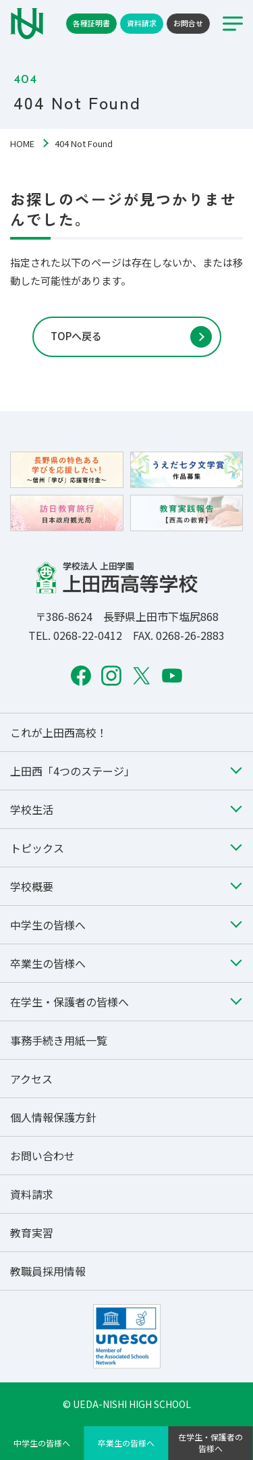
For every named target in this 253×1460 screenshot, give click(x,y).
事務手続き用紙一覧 (58, 1040)
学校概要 (31, 886)
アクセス (31, 1079)
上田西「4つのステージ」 (72, 771)
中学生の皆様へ (41, 1443)
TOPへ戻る (76, 336)
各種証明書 (91, 23)
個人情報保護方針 (53, 1117)
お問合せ (188, 23)
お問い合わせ (42, 1155)
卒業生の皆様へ (126, 1443)
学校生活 (31, 809)
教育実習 (31, 1232)
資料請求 (142, 23)
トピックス (37, 848)
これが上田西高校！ (58, 732)
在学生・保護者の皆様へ (210, 1442)
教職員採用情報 (48, 1271)
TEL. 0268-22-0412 (75, 635)
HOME (22, 143)
